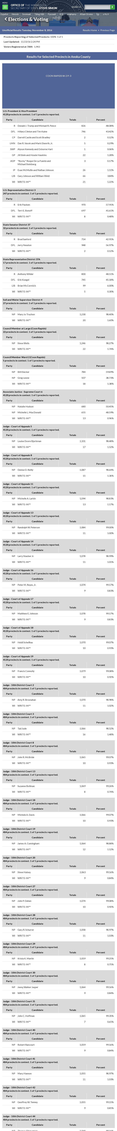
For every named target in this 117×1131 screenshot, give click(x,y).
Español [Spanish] (4, 14)
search (76, 6)
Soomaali (26, 14)
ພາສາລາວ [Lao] (71, 14)
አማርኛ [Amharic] (106, 14)
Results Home (90, 30)
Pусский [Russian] (52, 14)
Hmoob (15, 14)
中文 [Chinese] (61, 14)
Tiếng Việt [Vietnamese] (39, 14)
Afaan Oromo (86, 14)
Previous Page (107, 30)
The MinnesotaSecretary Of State (34, 7)
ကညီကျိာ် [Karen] (56, 17)
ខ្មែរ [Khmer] (97, 14)
